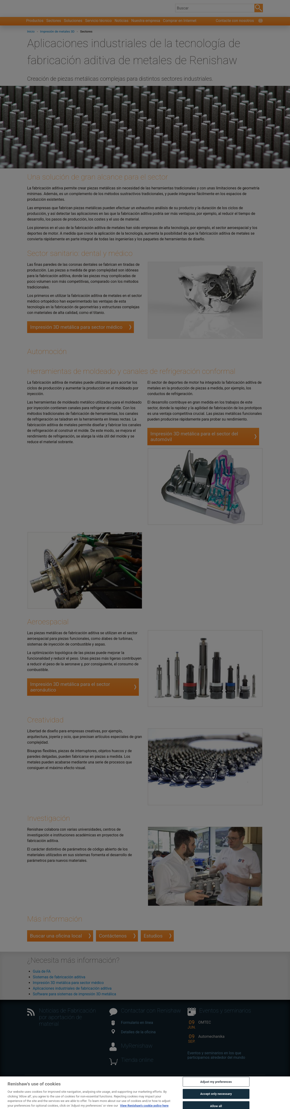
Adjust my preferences (216, 1092)
